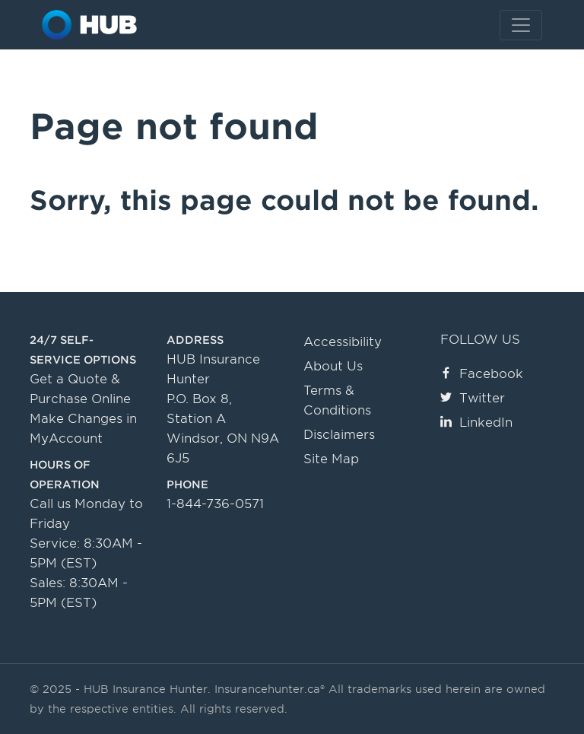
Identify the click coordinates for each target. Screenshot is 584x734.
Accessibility (342, 342)
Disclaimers (339, 434)
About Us (333, 366)
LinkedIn (476, 422)
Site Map (331, 459)
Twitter (472, 398)
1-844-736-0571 (215, 504)
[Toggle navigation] (521, 25)
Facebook (481, 374)
